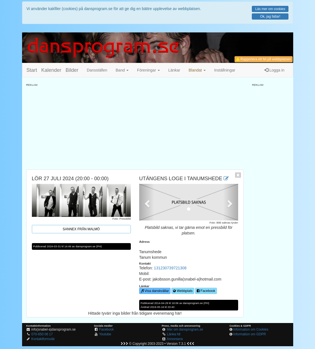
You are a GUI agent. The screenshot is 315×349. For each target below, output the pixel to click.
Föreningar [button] (148, 70)
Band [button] (122, 70)
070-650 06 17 (42, 334)
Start (32, 70)
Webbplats (183, 291)
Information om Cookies (250, 329)
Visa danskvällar (155, 291)
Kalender (51, 70)
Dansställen (97, 70)
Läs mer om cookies (270, 9)
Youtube (105, 334)
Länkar (174, 70)
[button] (197, 70)
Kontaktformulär (43, 339)
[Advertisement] (135, 126)
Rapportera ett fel (263, 59)
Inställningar (224, 70)
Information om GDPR (249, 334)
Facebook (206, 291)
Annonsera (175, 339)
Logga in (274, 70)
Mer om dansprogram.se (185, 329)
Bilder (72, 70)
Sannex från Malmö (81, 229)
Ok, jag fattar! (270, 16)
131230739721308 (170, 268)
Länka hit (173, 334)
